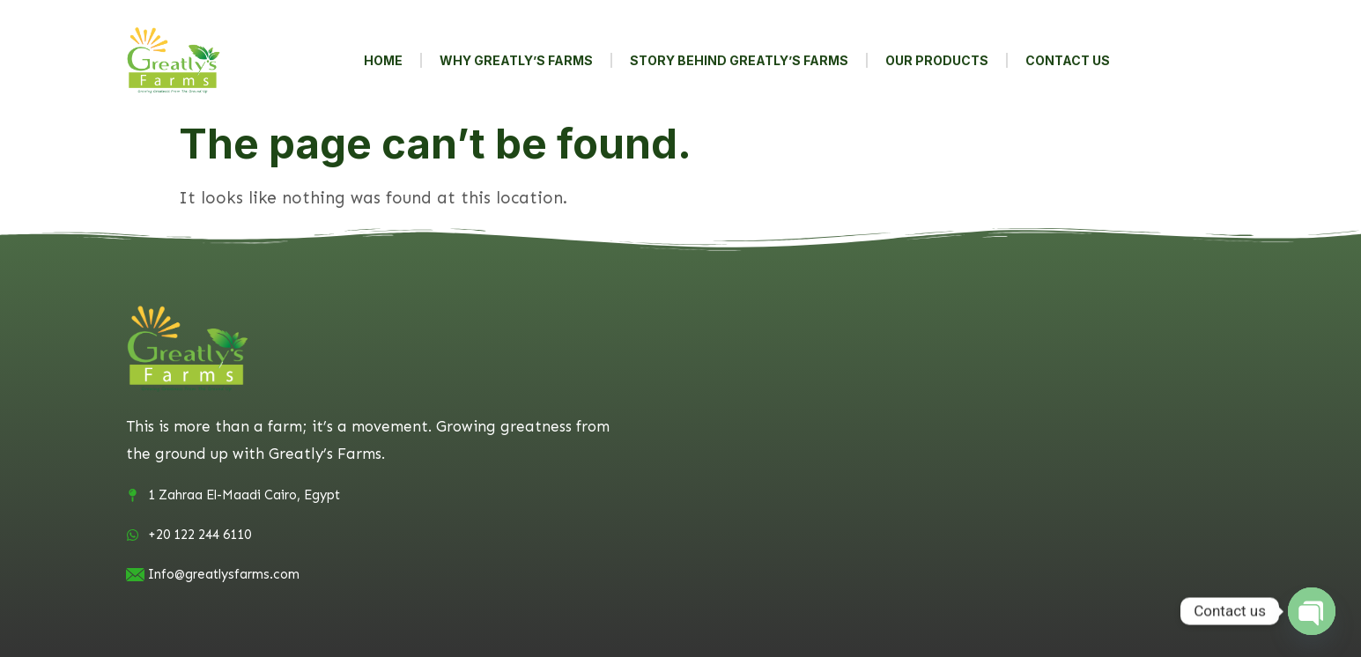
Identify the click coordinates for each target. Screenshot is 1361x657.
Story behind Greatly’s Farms (739, 60)
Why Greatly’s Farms (516, 60)
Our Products (936, 60)
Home (383, 60)
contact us (1067, 60)
